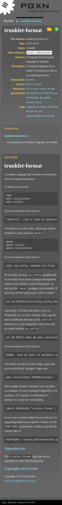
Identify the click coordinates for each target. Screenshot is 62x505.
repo (44, 88)
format (54, 106)
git (37, 88)
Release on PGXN (26, 502)
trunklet (43, 106)
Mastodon (12, 502)
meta (31, 111)
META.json (51, 93)
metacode (49, 115)
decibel (9, 21)
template (30, 106)
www (29, 88)
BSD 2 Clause (33, 84)
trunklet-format (30, 21)
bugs (52, 88)
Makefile (34, 97)
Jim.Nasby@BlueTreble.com (19, 480)
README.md (33, 93)
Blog (4, 502)
